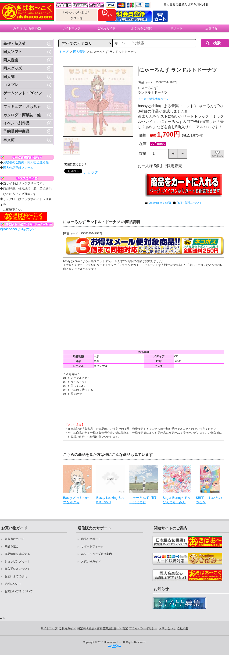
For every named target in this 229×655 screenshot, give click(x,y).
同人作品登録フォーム (18, 167)
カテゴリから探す (27, 28)
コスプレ (10, 85)
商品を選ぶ (12, 546)
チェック (90, 172)
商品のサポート (91, 539)
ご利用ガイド (106, 28)
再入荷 (8, 140)
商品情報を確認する (17, 554)
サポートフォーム (92, 546)
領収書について (14, 539)
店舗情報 (211, 28)
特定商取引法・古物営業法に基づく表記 (102, 628)
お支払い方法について (19, 591)
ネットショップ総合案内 (96, 554)
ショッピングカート (17, 561)
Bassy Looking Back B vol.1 (110, 500)
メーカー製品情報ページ (153, 99)
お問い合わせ (167, 628)
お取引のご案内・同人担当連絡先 (26, 162)
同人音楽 (10, 60)
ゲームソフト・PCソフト (22, 95)
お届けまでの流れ (16, 576)
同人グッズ (12, 68)
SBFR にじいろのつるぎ (209, 500)
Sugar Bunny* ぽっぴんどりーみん (176, 500)
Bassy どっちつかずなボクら (76, 500)
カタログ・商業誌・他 (22, 115)
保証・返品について (189, 202)
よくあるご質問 (141, 28)
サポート (176, 28)
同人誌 (8, 77)
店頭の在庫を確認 (159, 202)
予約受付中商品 (16, 131)
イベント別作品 (16, 123)
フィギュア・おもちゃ (22, 107)
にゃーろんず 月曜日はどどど (143, 500)
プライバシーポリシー (143, 628)
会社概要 (182, 628)
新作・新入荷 (14, 44)
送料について (13, 583)
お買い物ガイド (91, 561)
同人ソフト (12, 52)
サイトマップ (71, 28)
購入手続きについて (17, 568)
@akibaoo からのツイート (22, 229)
